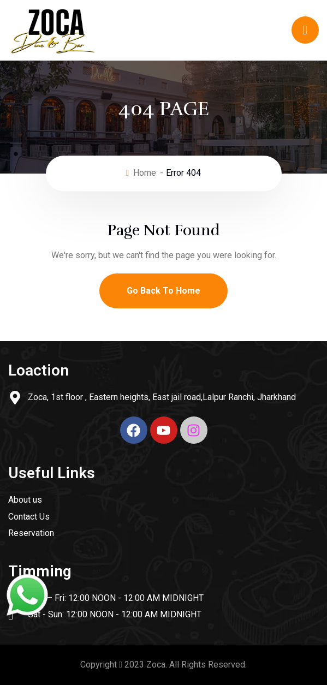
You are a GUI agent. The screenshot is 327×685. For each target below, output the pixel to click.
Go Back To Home (163, 290)
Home (144, 173)
